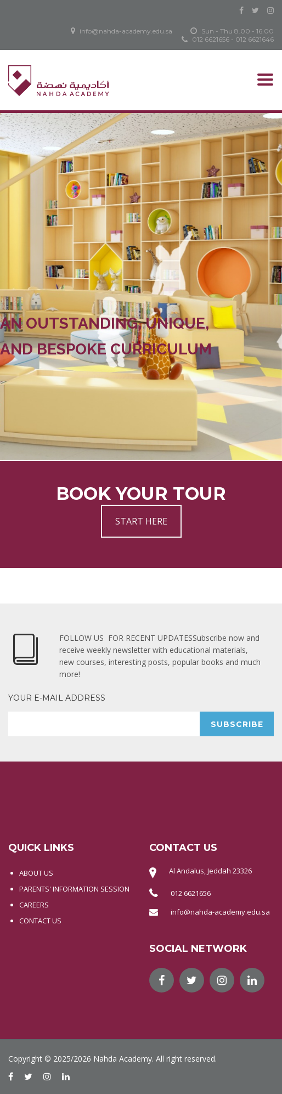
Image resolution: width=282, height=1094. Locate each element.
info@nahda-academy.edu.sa (220, 912)
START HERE (141, 521)
